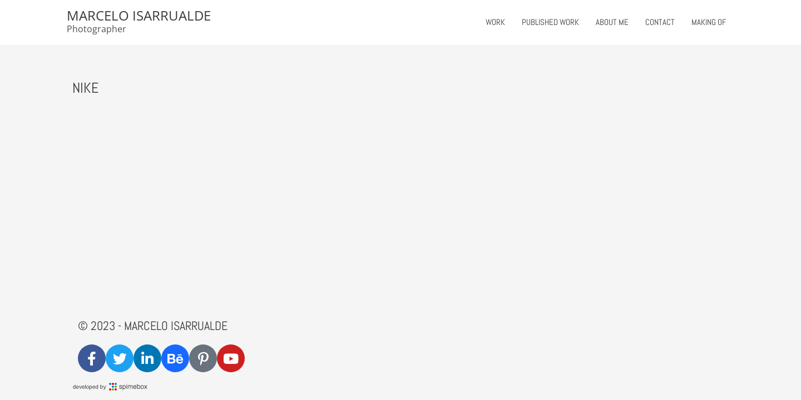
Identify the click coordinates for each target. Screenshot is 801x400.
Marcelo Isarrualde (139, 15)
